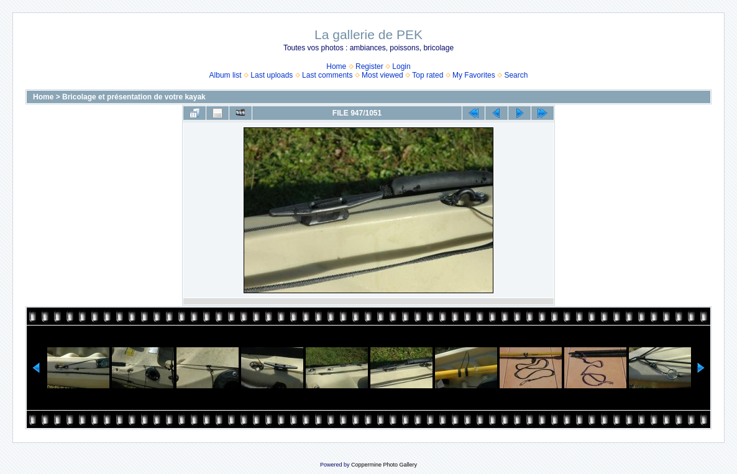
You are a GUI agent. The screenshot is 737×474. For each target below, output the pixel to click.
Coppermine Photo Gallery (384, 465)
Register (369, 66)
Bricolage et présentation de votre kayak (134, 97)
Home (336, 66)
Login (401, 66)
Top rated (427, 75)
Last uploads (271, 75)
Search (516, 75)
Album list (225, 75)
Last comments (327, 75)
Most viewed (382, 75)
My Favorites (473, 75)
